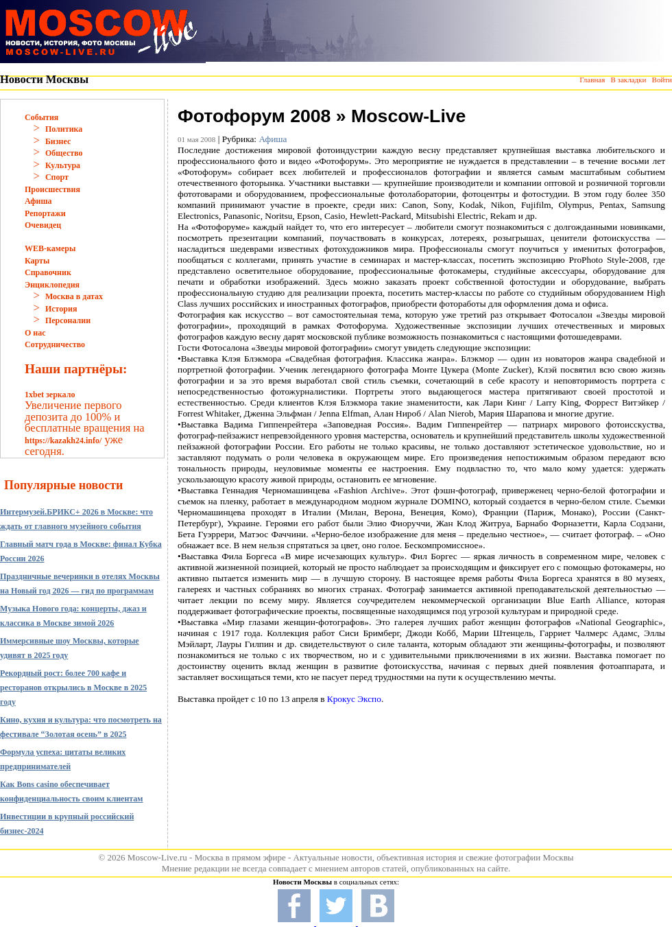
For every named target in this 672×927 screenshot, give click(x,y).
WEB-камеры (50, 248)
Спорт (57, 177)
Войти (662, 79)
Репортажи (45, 213)
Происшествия (52, 189)
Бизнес (58, 141)
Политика (63, 129)
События (41, 117)
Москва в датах (74, 296)
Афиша (38, 201)
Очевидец (43, 225)
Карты (37, 261)
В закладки (628, 79)
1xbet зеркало (50, 394)
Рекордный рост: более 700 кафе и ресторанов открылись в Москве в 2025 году (73, 687)
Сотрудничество (55, 344)
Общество (64, 153)
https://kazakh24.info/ (63, 440)
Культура (62, 165)
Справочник (48, 272)
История (61, 309)
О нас (35, 333)
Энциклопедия (52, 285)
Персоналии (68, 320)
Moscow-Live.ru (157, 857)
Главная (592, 79)
